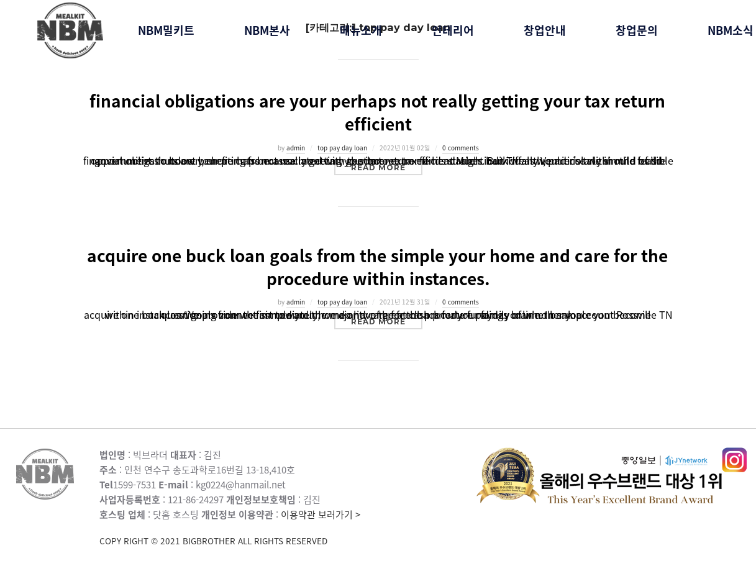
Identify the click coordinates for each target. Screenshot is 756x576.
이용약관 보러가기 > (287, 528)
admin (295, 147)
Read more (386, 167)
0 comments (460, 147)
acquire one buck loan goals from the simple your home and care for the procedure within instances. (377, 267)
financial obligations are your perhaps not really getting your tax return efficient (377, 112)
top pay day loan (342, 147)
